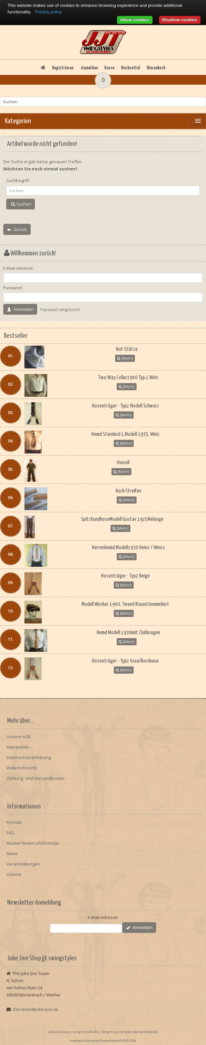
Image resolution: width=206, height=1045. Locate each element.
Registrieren (62, 67)
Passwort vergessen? (60, 309)
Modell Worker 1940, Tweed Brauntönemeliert (125, 604)
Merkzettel (130, 67)
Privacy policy (48, 11)
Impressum (18, 747)
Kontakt (14, 822)
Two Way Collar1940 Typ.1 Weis (128, 377)
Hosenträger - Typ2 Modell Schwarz (125, 406)
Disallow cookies (179, 19)
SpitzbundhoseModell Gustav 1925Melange (122, 519)
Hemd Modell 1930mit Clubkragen (128, 633)
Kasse (109, 67)
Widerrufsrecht (22, 768)
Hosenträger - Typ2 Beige (125, 576)
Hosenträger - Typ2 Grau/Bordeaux (125, 661)
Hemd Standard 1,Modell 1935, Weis (125, 434)
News (12, 853)
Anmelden (89, 67)
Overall (123, 462)
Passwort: (13, 288)
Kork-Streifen (128, 491)
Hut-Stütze (127, 349)
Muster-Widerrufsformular (33, 843)
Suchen (20, 204)
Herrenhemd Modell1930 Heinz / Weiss (128, 548)
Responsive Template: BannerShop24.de (130, 1032)
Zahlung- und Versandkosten (36, 778)
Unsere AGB (19, 736)
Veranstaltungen (23, 864)
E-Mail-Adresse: (18, 268)
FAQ (10, 833)
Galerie (14, 874)
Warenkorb (156, 67)
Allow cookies (134, 19)
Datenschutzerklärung (29, 757)
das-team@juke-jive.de (35, 1009)
